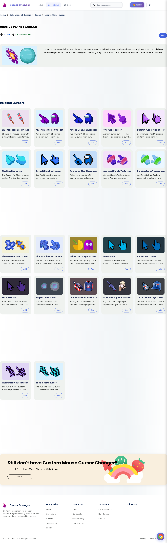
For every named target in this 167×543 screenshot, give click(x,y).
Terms (151, 538)
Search (49, 528)
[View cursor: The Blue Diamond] (15, 254)
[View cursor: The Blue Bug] (15, 168)
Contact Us (77, 514)
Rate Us (102, 518)
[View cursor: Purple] (15, 295)
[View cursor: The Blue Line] (49, 380)
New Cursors (104, 514)
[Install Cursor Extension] (137, 4)
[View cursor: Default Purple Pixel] (151, 127)
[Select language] (151, 5)
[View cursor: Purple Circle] (49, 295)
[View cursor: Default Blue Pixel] (49, 168)
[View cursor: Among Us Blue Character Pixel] (83, 168)
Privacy (143, 538)
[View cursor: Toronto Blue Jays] (151, 295)
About (75, 509)
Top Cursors (51, 523)
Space (6, 34)
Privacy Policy (78, 518)
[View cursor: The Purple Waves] (15, 380)
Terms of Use (78, 523)
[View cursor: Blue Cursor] (151, 254)
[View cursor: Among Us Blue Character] (83, 127)
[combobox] (106, 5)
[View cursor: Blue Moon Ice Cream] (15, 127)
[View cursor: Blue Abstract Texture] (151, 168)
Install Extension (105, 509)
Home (40, 5)
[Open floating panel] (161, 537)
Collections (53, 5)
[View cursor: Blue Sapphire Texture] (49, 254)
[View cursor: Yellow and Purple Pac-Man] (83, 254)
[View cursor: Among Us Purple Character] (49, 127)
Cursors (67, 5)
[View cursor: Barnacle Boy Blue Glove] (117, 295)
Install (20, 476)
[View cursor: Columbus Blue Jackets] (83, 295)
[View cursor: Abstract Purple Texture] (117, 168)
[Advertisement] (83, 81)
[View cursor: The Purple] (117, 127)
